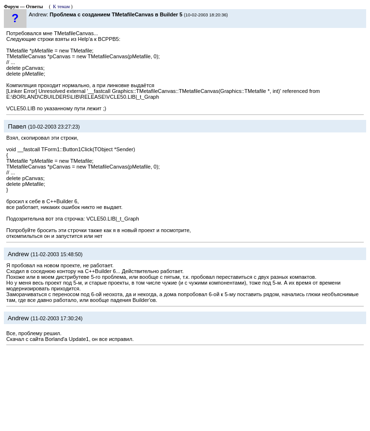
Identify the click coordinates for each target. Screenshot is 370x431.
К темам (61, 6)
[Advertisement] (185, 388)
